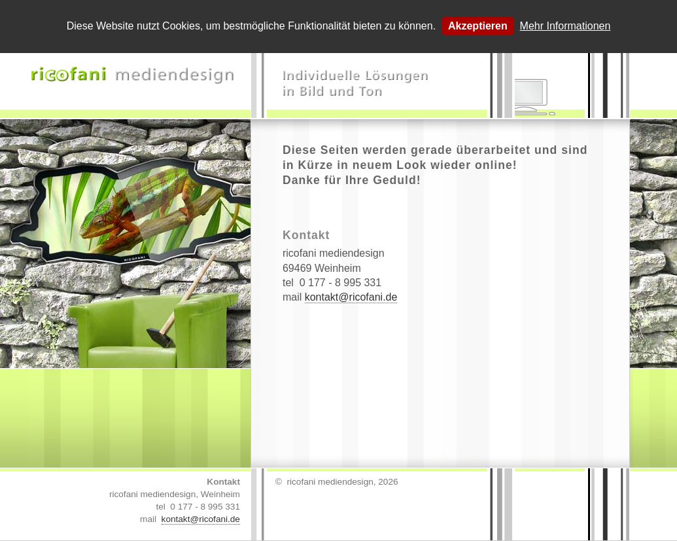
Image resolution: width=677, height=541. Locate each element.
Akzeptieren (478, 25)
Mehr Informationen (565, 25)
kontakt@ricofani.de (351, 297)
